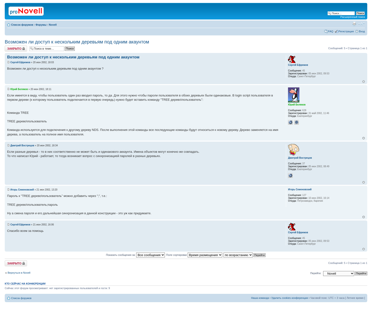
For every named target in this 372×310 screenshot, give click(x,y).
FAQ (330, 31)
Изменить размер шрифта (361, 24)
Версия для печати (354, 24)
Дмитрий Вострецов (22, 145)
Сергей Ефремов (20, 62)
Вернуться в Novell (19, 272)
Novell (53, 24)
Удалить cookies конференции (289, 297)
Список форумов (22, 24)
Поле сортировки (194, 254)
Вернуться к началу (363, 81)
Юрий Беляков (19, 89)
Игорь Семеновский (22, 189)
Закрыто (16, 49)
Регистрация (346, 31)
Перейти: (315, 273)
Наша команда (260, 297)
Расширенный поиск (352, 16)
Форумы (41, 24)
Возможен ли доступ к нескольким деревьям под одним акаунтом (77, 41)
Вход (362, 31)
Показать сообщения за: (135, 254)
